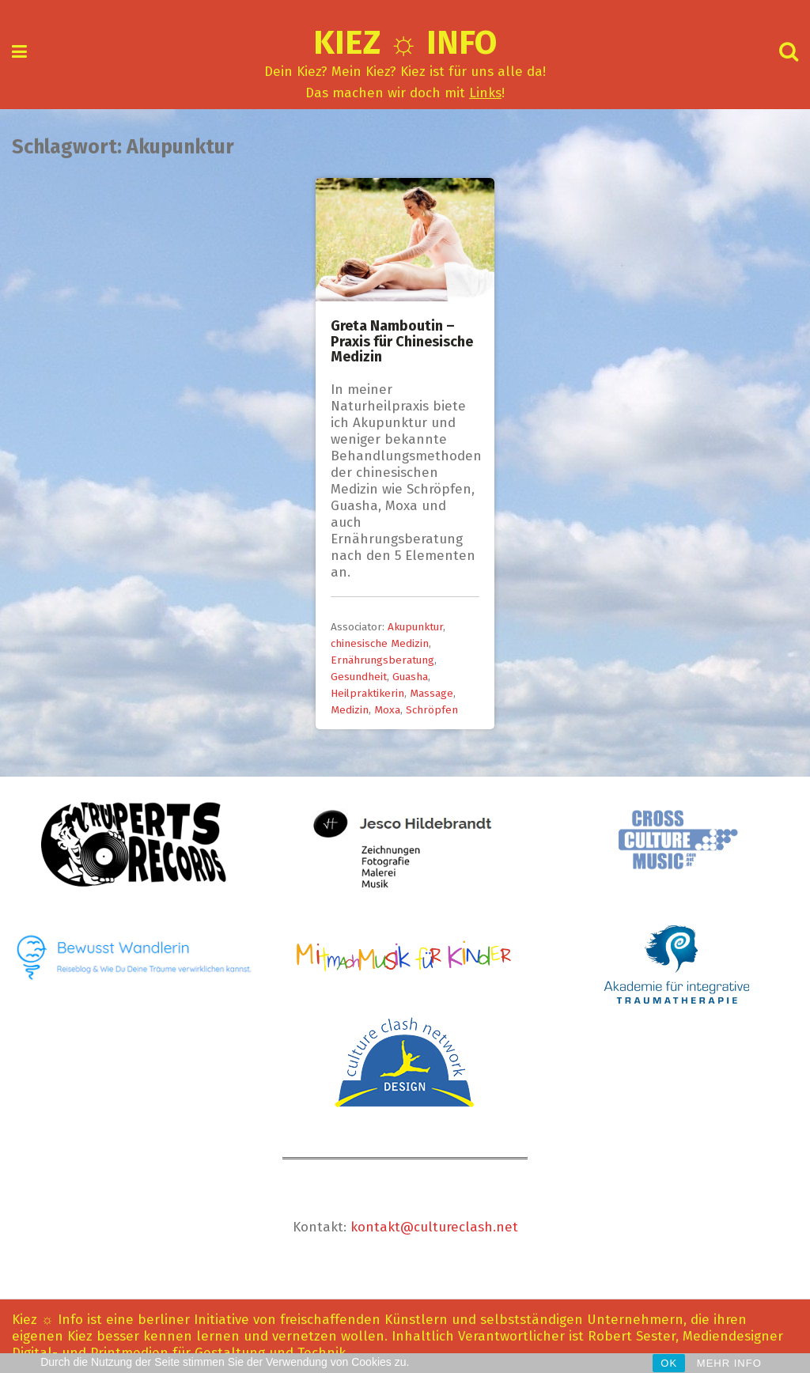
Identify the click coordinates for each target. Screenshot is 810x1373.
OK (668, 1363)
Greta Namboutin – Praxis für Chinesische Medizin (402, 341)
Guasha (410, 676)
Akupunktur (415, 627)
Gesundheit (359, 676)
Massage (431, 693)
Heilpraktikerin (367, 693)
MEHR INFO (729, 1363)
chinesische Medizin (380, 643)
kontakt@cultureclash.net (434, 1227)
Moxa (387, 710)
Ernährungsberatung (382, 660)
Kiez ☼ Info (405, 42)
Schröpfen (432, 710)
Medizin (350, 710)
